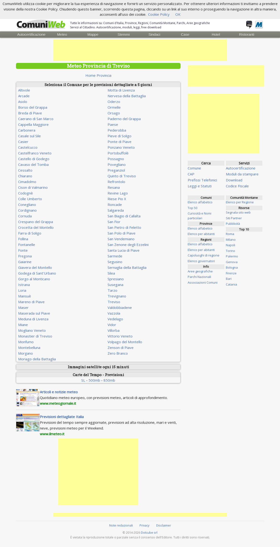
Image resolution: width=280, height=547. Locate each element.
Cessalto (25, 170)
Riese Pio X (117, 198)
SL (83, 380)
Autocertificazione (31, 34)
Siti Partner (234, 218)
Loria (22, 290)
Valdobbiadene (120, 307)
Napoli (230, 245)
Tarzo (112, 290)
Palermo (232, 256)
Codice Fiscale (237, 186)
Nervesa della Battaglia (127, 95)
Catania (231, 284)
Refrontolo (116, 181)
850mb (109, 380)
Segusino (115, 261)
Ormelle (114, 107)
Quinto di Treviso (122, 176)
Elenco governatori (201, 261)
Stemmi (124, 34)
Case (185, 34)
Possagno (116, 158)
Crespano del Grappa (35, 221)
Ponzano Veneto (121, 147)
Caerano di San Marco (35, 118)
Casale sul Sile (29, 135)
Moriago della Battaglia (37, 359)
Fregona (25, 256)
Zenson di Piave (121, 347)
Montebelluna (29, 347)
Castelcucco (27, 147)
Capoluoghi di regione (203, 255)
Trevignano (117, 296)
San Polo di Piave (121, 233)
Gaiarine (24, 261)
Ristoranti (246, 34)
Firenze (231, 273)
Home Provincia (98, 75)
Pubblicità (233, 223)
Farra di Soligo (29, 233)
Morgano (25, 353)
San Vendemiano (121, 238)
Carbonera (26, 130)
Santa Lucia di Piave (124, 250)
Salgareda (116, 210)
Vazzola (114, 313)
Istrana (24, 284)
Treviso (114, 301)
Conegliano (27, 204)
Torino (230, 251)
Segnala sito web (238, 212)
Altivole (24, 90)
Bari (229, 278)
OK (178, 14)
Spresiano (116, 278)
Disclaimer (163, 525)
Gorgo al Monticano (34, 278)
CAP (191, 174)
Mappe (92, 34)
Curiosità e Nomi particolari (199, 215)
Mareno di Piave (31, 301)
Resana (114, 187)
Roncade (115, 204)
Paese (113, 124)
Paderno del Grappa (124, 118)
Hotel (216, 34)
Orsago (114, 113)
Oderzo (114, 101)
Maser (23, 307)
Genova (232, 262)
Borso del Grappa (32, 107)
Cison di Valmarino (33, 187)
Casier (23, 141)
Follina (23, 238)
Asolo (22, 101)
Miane (23, 324)
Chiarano (25, 176)
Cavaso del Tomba (33, 164)
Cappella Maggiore (33, 124)
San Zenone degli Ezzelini (128, 244)
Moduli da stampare (242, 174)
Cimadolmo (27, 181)
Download (234, 180)
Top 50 (192, 208)
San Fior (114, 221)
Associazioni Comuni (203, 282)
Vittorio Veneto (120, 336)
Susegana (115, 284)
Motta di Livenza (121, 90)
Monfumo (26, 341)
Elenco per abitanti (201, 234)
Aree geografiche (200, 271)
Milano (231, 239)
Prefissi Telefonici (202, 180)
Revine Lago (118, 193)
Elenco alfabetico (200, 202)
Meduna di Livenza (33, 319)
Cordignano (27, 210)
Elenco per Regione (240, 202)
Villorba (113, 330)
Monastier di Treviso (35, 336)
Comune (194, 168)
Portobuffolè (118, 153)
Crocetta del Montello (36, 227)
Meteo (62, 34)
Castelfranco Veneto (35, 153)
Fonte (23, 250)
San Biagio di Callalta (124, 216)
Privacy (144, 525)
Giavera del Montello (35, 267)
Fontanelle (26, 244)
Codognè (25, 193)
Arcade (24, 95)
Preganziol (116, 170)
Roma (230, 234)
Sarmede (115, 256)
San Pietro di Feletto (124, 227)
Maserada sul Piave (34, 313)
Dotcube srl (149, 532)
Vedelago (115, 319)
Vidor (112, 324)
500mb (94, 380)
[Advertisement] (140, 50)
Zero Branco (118, 353)
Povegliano (117, 164)
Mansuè (24, 296)
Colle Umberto (30, 198)
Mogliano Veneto (32, 330)
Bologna (232, 267)
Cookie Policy (159, 14)
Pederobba (117, 130)
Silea (111, 273)
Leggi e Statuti (200, 186)
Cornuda (25, 216)
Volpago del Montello (125, 341)
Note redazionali (121, 525)
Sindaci (154, 34)
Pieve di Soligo (119, 135)
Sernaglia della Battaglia (127, 267)
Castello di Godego (33, 158)
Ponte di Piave (119, 141)
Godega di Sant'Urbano (37, 273)
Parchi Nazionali (199, 277)
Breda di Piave (30, 113)
